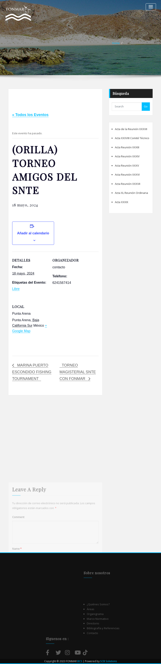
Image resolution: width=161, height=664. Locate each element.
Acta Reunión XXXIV (127, 156)
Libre (16, 289)
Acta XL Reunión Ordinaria (131, 193)
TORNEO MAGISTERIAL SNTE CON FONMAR (78, 372)
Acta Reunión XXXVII (127, 184)
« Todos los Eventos (30, 115)
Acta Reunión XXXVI (127, 174)
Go (146, 106)
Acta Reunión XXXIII (127, 147)
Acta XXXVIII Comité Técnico (132, 138)
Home (116, 43)
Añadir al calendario (33, 233)
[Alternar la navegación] (151, 6)
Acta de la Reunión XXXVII (131, 129)
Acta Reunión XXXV (127, 165)
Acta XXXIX (121, 202)
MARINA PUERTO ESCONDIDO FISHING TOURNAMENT (31, 372)
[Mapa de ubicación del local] (74, 327)
